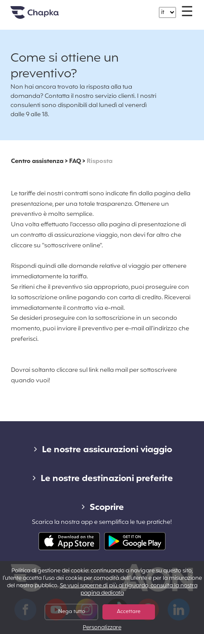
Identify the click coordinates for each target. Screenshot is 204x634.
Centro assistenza (37, 161)
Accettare (129, 612)
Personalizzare (102, 628)
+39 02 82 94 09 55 (107, 8)
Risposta (100, 161)
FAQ (75, 161)
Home (46, 16)
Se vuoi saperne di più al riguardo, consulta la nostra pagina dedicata (128, 590)
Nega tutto (71, 612)
